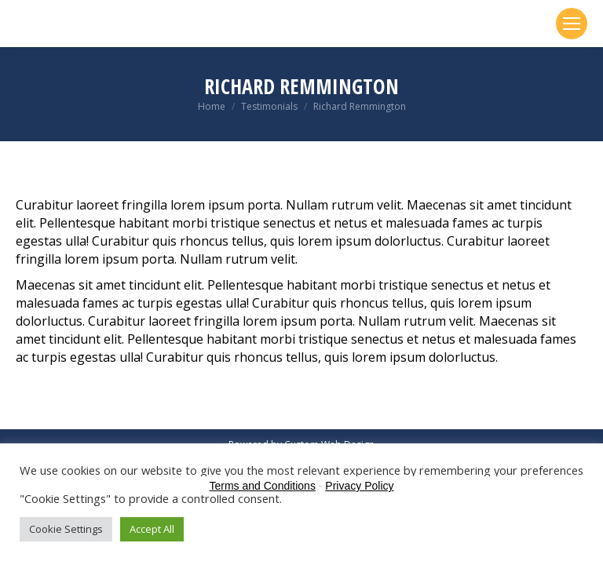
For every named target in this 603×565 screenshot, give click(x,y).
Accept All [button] (152, 529)
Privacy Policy (359, 485)
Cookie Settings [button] (66, 529)
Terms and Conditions (263, 485)
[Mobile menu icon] (571, 23)
